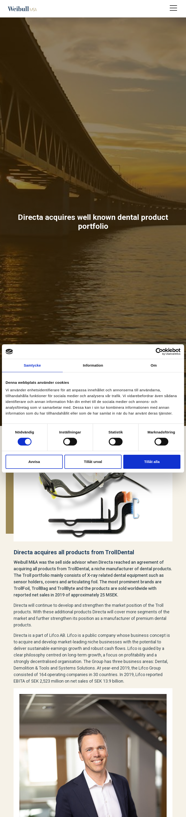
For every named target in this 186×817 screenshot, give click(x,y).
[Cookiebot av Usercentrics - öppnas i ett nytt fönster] (159, 351)
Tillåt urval (93, 462)
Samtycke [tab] (32, 365)
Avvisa (34, 462)
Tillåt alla (152, 462)
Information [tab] (93, 365)
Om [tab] (154, 365)
